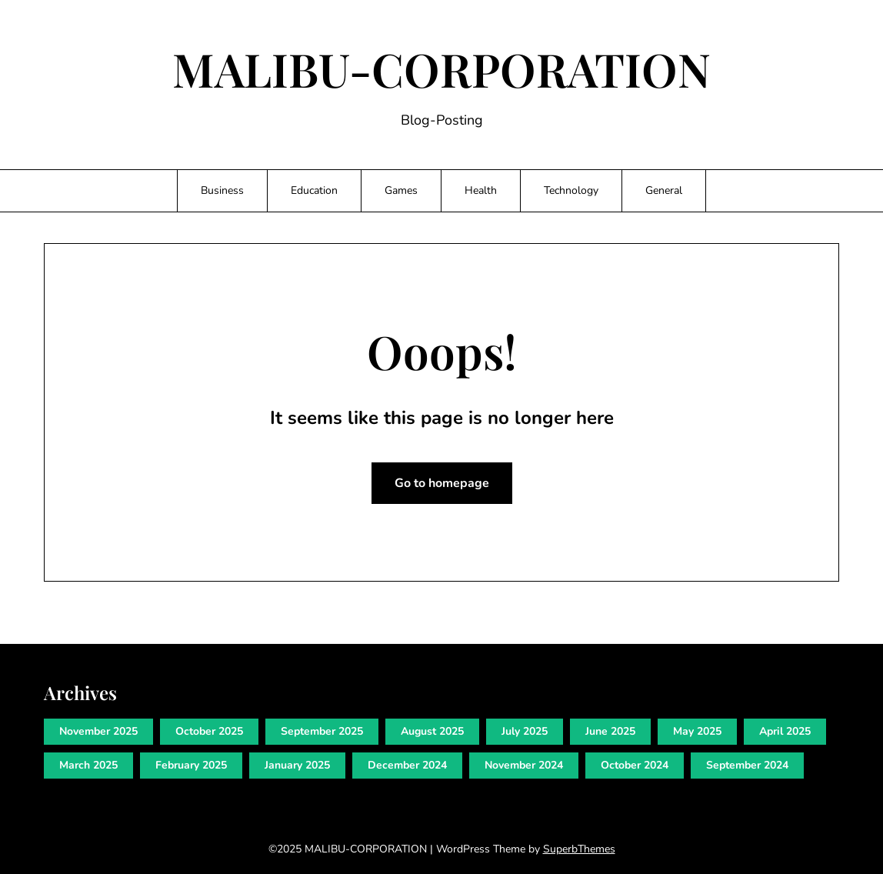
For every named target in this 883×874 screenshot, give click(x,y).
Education (314, 190)
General (663, 190)
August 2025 (432, 731)
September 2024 (747, 765)
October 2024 (634, 765)
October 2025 (209, 731)
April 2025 (785, 731)
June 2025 (610, 731)
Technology (571, 190)
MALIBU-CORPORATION (441, 68)
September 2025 (322, 731)
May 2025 (697, 731)
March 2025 (88, 765)
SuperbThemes (579, 849)
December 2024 (407, 765)
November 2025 (98, 731)
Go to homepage (442, 483)
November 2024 (524, 765)
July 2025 (524, 731)
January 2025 (297, 765)
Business (222, 190)
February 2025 (191, 765)
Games (401, 190)
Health (481, 190)
